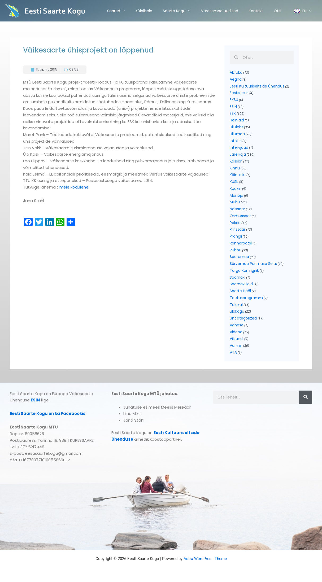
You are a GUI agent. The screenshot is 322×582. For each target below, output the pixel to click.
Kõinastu (238, 174)
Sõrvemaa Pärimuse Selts (253, 263)
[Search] (305, 397)
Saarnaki (237, 277)
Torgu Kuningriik (244, 270)
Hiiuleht (236, 127)
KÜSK (234, 181)
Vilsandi (236, 338)
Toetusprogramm (246, 297)
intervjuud (239, 147)
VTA (233, 352)
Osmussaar (240, 215)
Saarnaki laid (241, 284)
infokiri (236, 140)
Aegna (236, 79)
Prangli (236, 236)
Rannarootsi (241, 243)
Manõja (236, 195)
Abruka (236, 72)
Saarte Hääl (240, 291)
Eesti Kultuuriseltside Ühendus (257, 86)
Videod (236, 332)
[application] (122, 10)
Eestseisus (239, 92)
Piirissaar (237, 229)
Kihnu (235, 168)
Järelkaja (238, 154)
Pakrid (235, 222)
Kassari (236, 161)
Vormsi (236, 345)
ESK (233, 113)
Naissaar (237, 209)
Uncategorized (243, 318)
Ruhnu (235, 250)
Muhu (235, 202)
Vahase (236, 325)
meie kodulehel (73, 187)
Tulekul (236, 304)
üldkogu (237, 311)
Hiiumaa (237, 134)
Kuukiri (235, 188)
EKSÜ (234, 99)
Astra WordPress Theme (205, 558)
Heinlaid (237, 120)
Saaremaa (239, 256)
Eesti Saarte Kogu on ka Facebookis (47, 413)
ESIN (233, 106)
